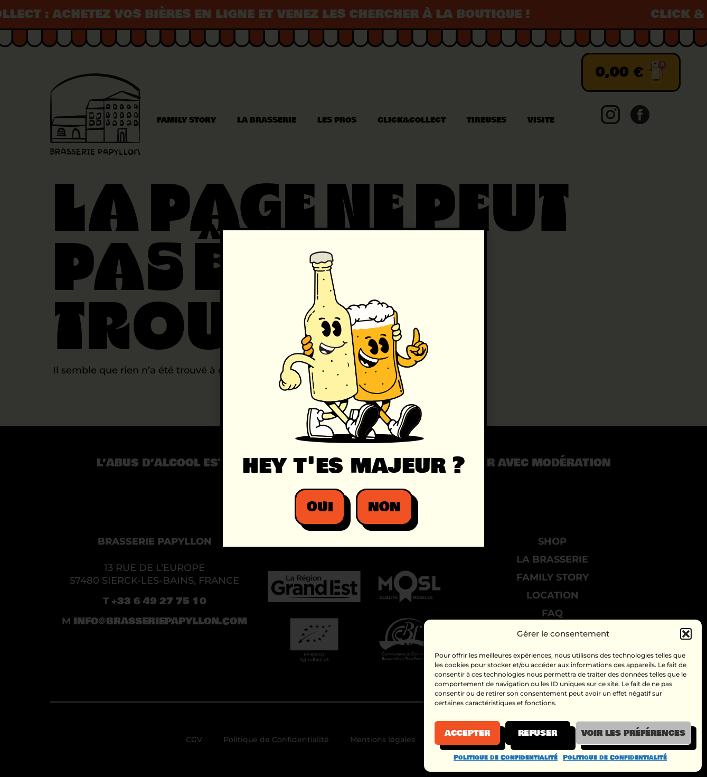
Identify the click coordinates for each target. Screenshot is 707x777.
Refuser (537, 733)
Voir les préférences (633, 733)
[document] (353, 388)
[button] (686, 634)
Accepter (467, 733)
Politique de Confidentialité (506, 757)
